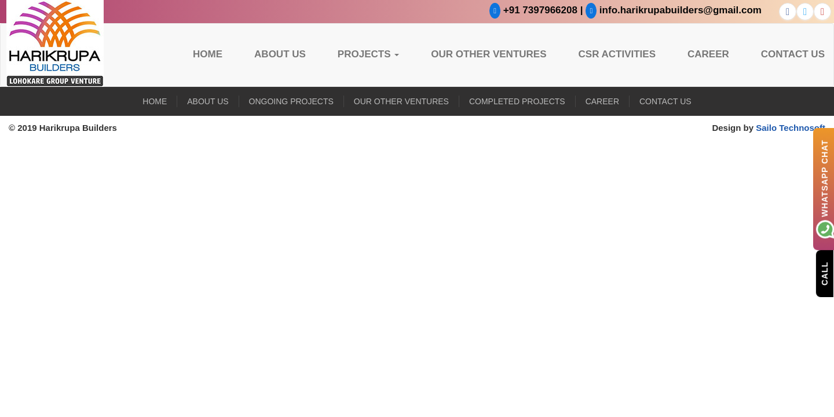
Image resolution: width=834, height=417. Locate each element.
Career (708, 54)
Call (824, 273)
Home (207, 54)
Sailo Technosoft (790, 128)
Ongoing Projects (291, 101)
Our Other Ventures (488, 54)
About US (280, 54)
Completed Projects (517, 101)
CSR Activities (617, 54)
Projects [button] (368, 54)
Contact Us (793, 54)
